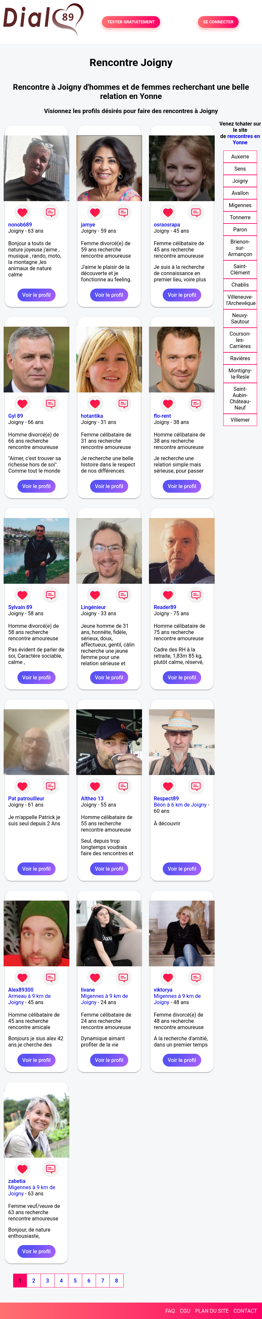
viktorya (163, 990)
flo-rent (162, 416)
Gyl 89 (15, 416)
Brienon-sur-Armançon (240, 248)
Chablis (240, 285)
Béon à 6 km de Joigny (180, 805)
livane (88, 990)
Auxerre (240, 156)
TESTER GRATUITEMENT (131, 22)
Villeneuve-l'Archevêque (241, 300)
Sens (240, 169)
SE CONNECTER (218, 22)
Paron (240, 229)
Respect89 (166, 798)
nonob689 (20, 225)
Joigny (240, 181)
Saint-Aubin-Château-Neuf (240, 398)
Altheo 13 (92, 798)
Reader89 (165, 607)
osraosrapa (167, 225)
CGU (185, 1311)
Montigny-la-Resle (240, 373)
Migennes (240, 205)
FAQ (170, 1311)
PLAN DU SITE (212, 1311)
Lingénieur (93, 607)
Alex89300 (21, 990)
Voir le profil (36, 295)
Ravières (240, 358)
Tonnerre (240, 217)
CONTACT (245, 1311)
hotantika (92, 416)
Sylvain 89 (20, 607)
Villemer (240, 420)
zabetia (16, 1181)
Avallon (240, 193)
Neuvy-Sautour (240, 318)
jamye (88, 225)
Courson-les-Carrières (239, 340)
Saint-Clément (240, 269)
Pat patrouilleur (26, 798)
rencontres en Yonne (243, 139)
